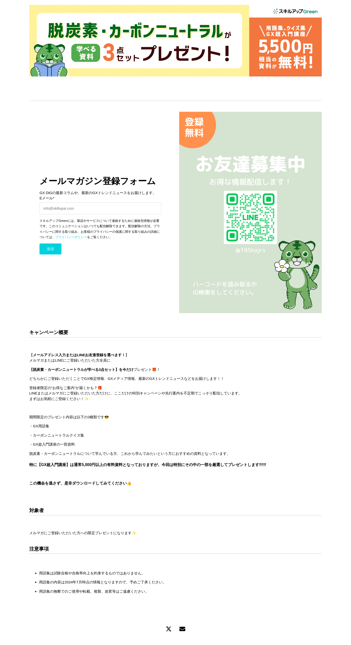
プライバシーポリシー (71, 237)
